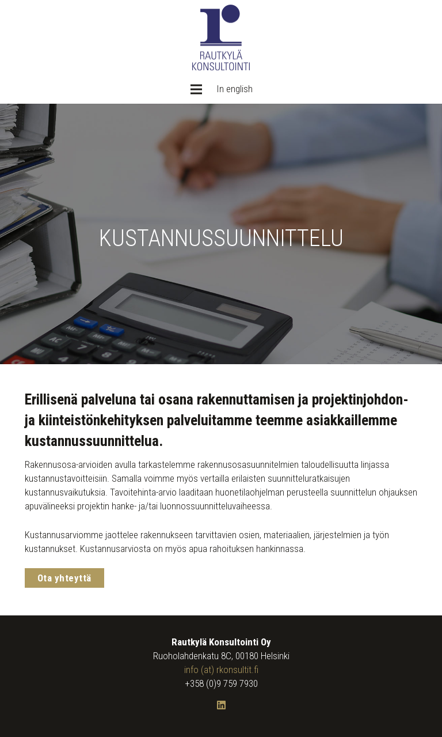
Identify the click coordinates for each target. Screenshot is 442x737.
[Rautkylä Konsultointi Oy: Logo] (221, 38)
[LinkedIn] (221, 705)
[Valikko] (195, 89)
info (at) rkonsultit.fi (221, 669)
